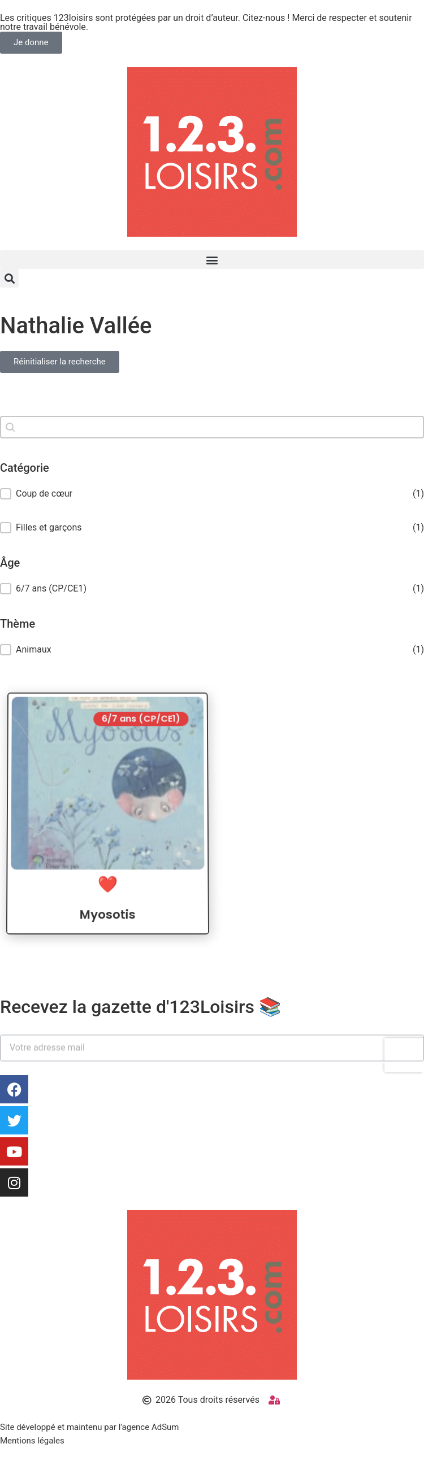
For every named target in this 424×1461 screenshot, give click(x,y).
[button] (212, 259)
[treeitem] (212, 588)
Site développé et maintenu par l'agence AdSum (89, 1427)
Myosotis (107, 926)
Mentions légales (32, 1441)
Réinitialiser (212, 383)
